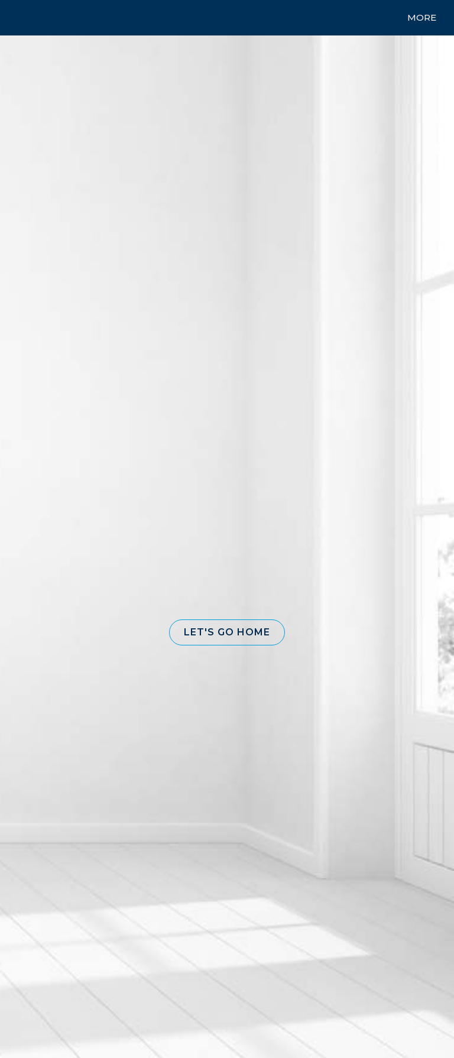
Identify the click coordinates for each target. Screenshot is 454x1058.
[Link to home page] (29, 17)
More (421, 17)
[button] (227, 632)
